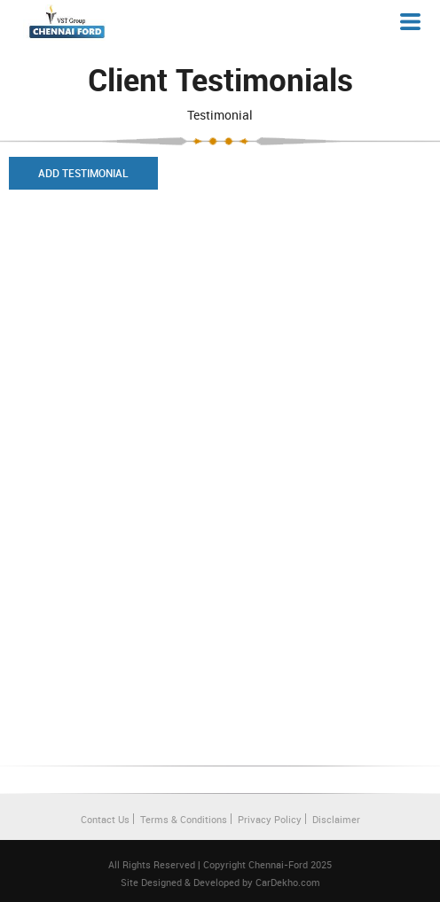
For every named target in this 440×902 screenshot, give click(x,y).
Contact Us (105, 819)
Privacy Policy (270, 819)
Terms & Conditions (183, 819)
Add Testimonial (83, 173)
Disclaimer (336, 819)
